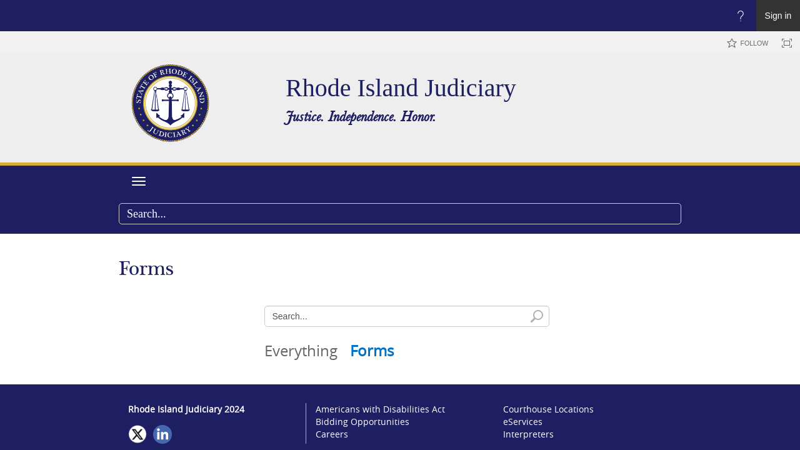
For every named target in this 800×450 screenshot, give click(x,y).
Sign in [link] (778, 16)
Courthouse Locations (548, 409)
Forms (372, 351)
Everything (301, 351)
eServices (522, 422)
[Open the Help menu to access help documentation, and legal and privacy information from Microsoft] (740, 15)
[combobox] (400, 213)
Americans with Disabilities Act (380, 409)
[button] (671, 214)
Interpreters (528, 434)
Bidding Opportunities (362, 422)
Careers (332, 434)
